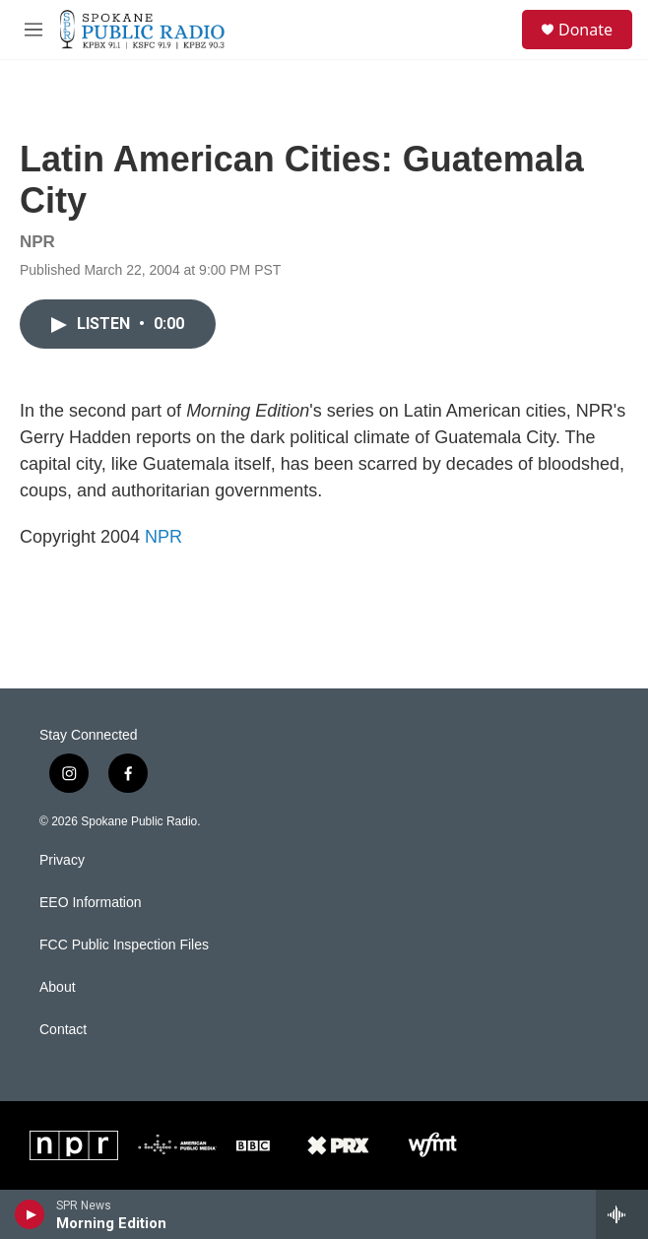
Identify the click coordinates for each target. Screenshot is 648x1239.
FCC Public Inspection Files (124, 945)
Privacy (62, 860)
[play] (30, 1214)
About (57, 987)
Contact (63, 1029)
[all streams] (622, 1214)
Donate (585, 29)
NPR (163, 537)
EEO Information (90, 902)
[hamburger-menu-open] (33, 29)
